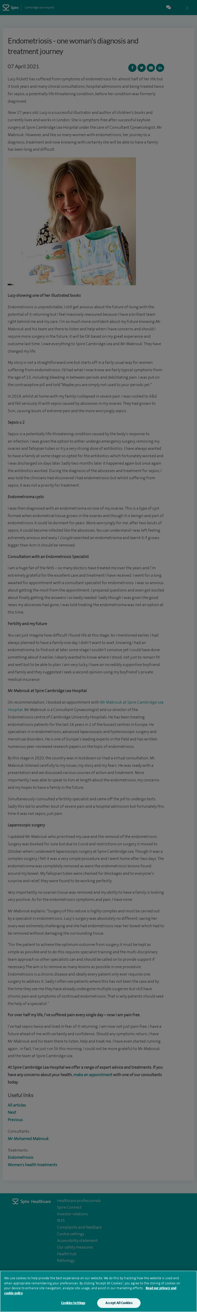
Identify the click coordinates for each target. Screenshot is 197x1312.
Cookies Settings (73, 1304)
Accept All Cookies (118, 1304)
